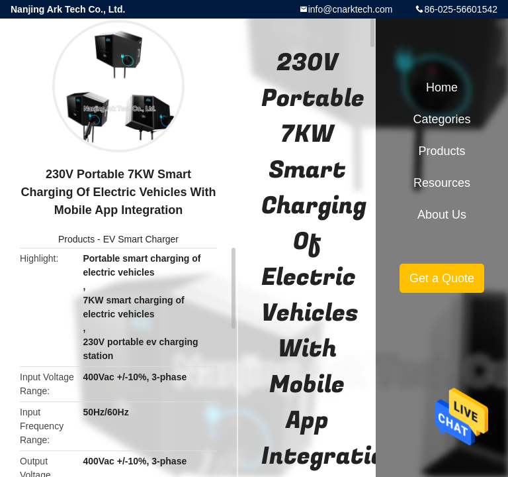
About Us (441, 214)
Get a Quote (441, 278)
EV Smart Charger (141, 239)
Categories (441, 119)
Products (76, 239)
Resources (441, 182)
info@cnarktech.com (350, 9)
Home (442, 87)
